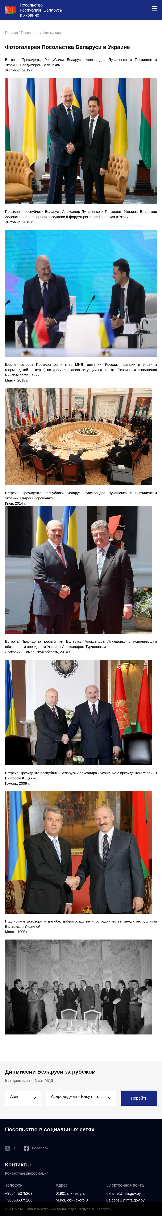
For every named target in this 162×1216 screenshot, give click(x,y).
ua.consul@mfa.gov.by (125, 1200)
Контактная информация (27, 1173)
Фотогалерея (52, 32)
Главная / (12, 32)
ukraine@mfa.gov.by (123, 1193)
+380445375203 (19, 1193)
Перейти (139, 1098)
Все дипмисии (17, 1080)
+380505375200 (19, 1200)
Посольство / (31, 32)
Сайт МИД (44, 1080)
